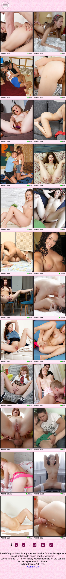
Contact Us (33, 566)
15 (43, 545)
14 (34, 545)
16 (51, 545)
